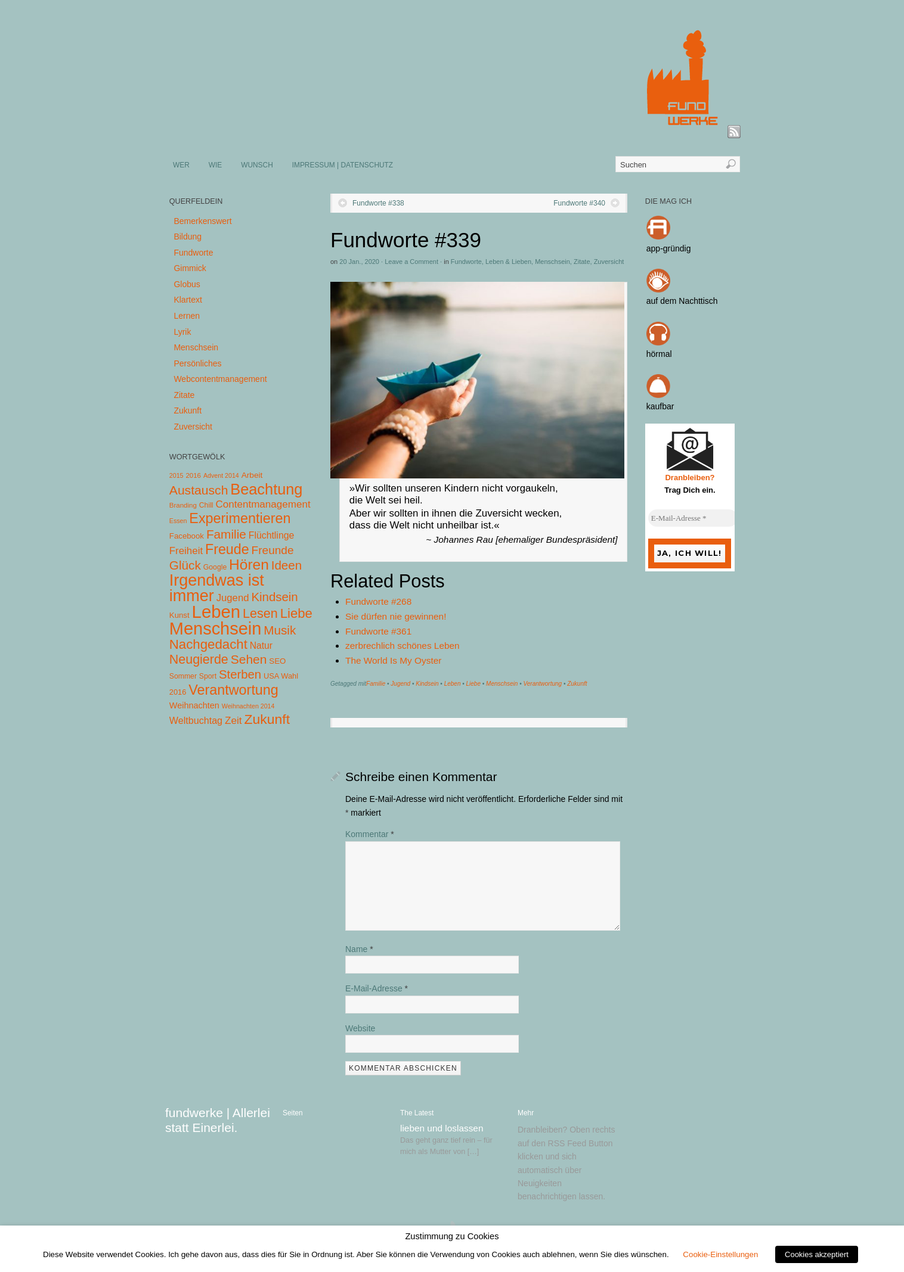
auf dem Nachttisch (682, 301)
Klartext (188, 299)
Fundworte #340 (579, 203)
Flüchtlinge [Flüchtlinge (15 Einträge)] (272, 535)
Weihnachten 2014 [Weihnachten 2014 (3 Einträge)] (248, 706)
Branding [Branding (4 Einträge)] (183, 505)
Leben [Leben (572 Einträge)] (216, 611)
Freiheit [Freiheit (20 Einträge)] (186, 550)
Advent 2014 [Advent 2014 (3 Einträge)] (221, 475)
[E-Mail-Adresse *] (693, 518)
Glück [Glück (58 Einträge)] (185, 565)
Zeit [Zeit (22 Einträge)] (233, 720)
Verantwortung (542, 683)
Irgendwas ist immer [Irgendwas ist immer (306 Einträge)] (216, 588)
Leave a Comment (411, 261)
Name (359, 949)
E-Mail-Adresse (376, 988)
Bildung (188, 236)
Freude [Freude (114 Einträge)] (227, 549)
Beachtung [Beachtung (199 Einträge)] (266, 489)
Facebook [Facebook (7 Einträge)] (186, 535)
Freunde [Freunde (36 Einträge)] (273, 550)
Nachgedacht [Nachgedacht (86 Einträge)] (208, 644)
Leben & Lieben (508, 261)
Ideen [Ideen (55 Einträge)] (286, 565)
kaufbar (660, 406)
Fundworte (466, 261)
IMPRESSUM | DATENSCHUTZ (342, 165)
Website (360, 1028)
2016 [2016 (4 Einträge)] (193, 475)
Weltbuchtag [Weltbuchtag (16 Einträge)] (195, 720)
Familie (375, 683)
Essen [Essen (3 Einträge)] (178, 520)
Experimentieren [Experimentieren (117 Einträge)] (239, 518)
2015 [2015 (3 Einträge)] (176, 475)
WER (181, 165)
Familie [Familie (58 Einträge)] (226, 534)
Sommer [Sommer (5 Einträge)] (183, 676)
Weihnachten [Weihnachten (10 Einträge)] (194, 705)
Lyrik (182, 332)
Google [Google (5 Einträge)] (215, 567)
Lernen (187, 316)
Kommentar (369, 834)
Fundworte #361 (378, 631)
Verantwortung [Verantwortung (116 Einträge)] (233, 690)
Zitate (582, 261)
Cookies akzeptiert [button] (817, 1254)
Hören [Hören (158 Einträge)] (249, 564)
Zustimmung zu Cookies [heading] (452, 1236)
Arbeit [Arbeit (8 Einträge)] (252, 475)
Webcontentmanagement (220, 379)
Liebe (473, 683)
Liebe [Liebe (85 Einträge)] (296, 613)
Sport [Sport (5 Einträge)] (207, 676)
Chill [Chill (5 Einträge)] (206, 505)
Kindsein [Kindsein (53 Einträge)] (274, 597)
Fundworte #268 (378, 601)
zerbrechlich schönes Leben (402, 645)
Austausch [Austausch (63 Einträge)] (198, 490)
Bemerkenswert (202, 221)
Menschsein (552, 261)
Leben (452, 683)
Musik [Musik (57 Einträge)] (280, 630)
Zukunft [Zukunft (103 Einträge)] (267, 719)
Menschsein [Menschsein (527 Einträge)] (215, 628)
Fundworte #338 (378, 203)
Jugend (400, 683)
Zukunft (577, 683)
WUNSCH (257, 165)
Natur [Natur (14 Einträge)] (261, 645)
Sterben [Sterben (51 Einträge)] (240, 674)
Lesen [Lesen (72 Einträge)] (260, 613)
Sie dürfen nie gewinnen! (395, 616)
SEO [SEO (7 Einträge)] (277, 661)
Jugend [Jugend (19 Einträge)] (232, 598)
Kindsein (427, 683)
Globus (187, 284)
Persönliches (197, 363)
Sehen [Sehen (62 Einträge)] (249, 659)
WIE (215, 165)
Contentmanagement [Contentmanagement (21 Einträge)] (262, 504)
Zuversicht (609, 261)
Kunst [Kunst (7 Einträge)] (179, 615)
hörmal (659, 354)
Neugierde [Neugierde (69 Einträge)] (198, 659)
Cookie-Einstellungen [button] (720, 1254)
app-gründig (668, 248)
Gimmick (190, 268)
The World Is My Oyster (393, 660)
